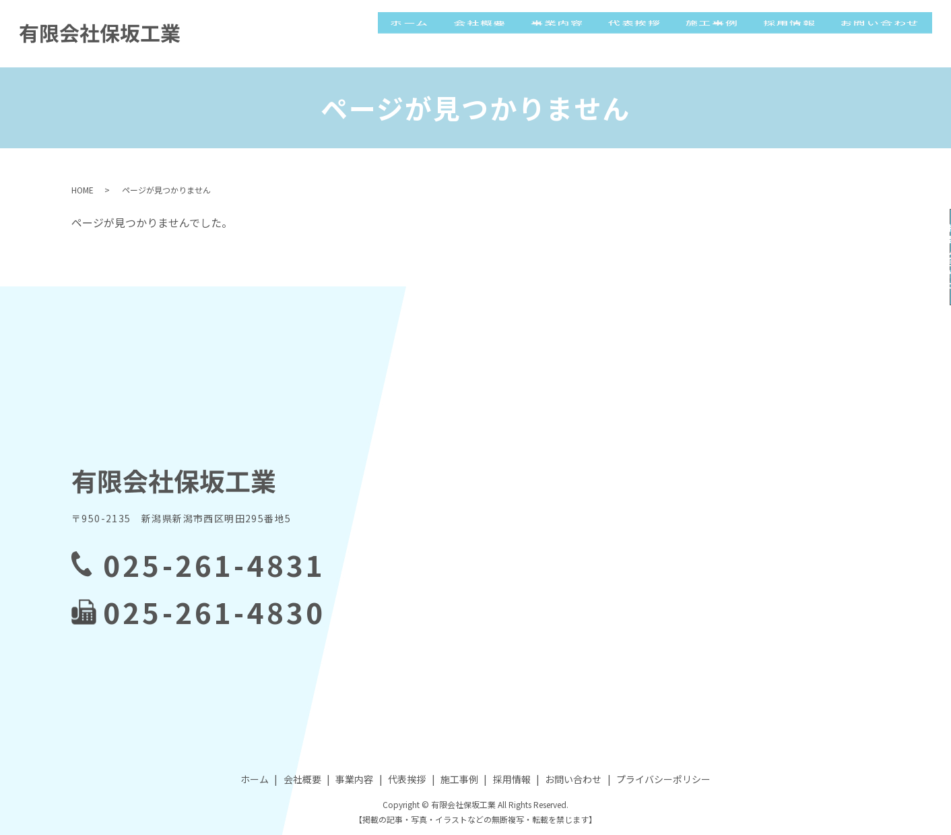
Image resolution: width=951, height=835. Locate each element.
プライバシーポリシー (663, 779)
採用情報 (796, 33)
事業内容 (578, 33)
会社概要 (506, 33)
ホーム (441, 33)
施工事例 (723, 33)
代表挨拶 (651, 33)
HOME (82, 189)
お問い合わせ (883, 33)
